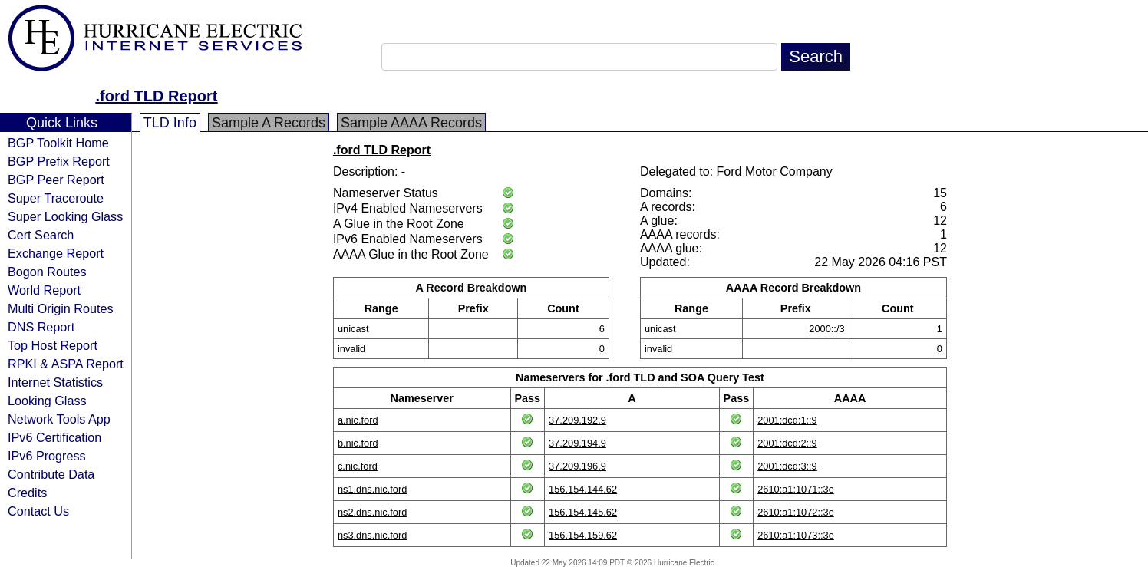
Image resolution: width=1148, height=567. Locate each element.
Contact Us (38, 511)
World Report (44, 290)
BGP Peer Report (56, 179)
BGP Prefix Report (59, 161)
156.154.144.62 (583, 489)
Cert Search (41, 235)
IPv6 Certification (54, 437)
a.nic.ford (358, 420)
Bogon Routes (47, 272)
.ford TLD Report (157, 95)
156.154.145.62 (583, 512)
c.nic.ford (358, 466)
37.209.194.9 (577, 443)
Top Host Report (52, 345)
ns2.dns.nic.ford (372, 512)
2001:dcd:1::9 (787, 420)
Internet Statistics (55, 382)
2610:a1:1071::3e (795, 489)
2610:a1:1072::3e (795, 512)
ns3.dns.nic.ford (372, 535)
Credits (27, 492)
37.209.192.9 (577, 420)
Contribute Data (51, 474)
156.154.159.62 (583, 535)
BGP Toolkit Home (58, 143)
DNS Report (41, 327)
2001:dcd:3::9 (787, 466)
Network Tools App (59, 419)
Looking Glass (47, 400)
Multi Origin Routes (61, 308)
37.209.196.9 (577, 466)
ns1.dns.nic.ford (372, 489)
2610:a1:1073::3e (795, 535)
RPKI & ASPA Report (66, 364)
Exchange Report (56, 253)
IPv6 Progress (47, 456)
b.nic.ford (358, 443)
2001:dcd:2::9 (787, 443)
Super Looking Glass (65, 216)
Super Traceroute (56, 198)
